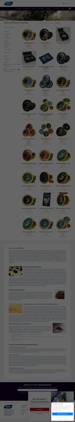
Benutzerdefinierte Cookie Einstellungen (62, 417)
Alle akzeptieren (62, 414)
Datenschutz (60, 419)
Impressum (65, 419)
